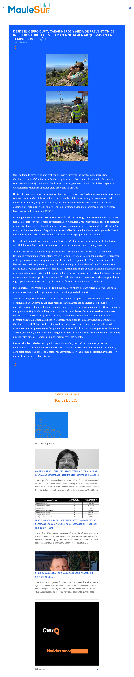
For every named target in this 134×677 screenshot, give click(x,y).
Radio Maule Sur (67, 400)
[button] (14, 47)
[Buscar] (130, 8)
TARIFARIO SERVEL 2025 (67, 394)
